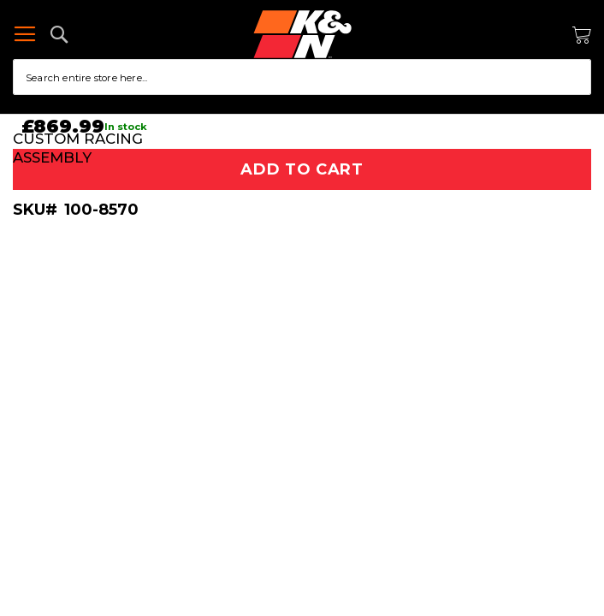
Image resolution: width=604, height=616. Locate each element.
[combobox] (302, 77)
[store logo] (302, 34)
